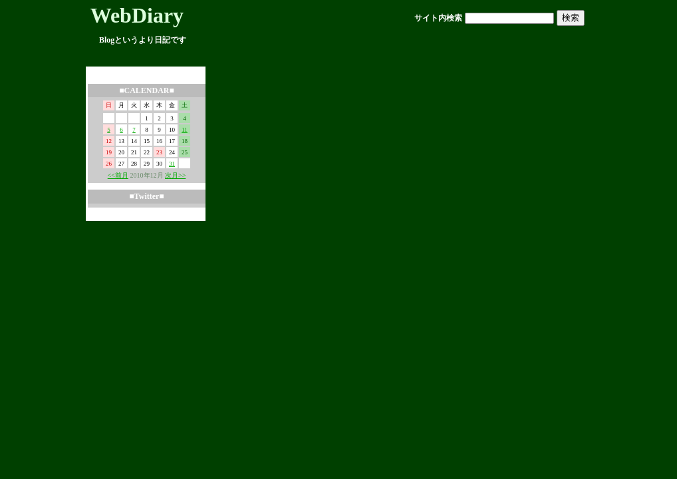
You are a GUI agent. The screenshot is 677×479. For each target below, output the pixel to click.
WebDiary (137, 15)
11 (185, 129)
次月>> (175, 175)
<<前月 (118, 175)
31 (172, 163)
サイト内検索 (438, 18)
